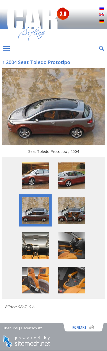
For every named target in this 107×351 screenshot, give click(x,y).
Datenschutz (31, 328)
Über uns (10, 328)
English (101, 15)
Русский (101, 8)
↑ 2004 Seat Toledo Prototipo (36, 62)
